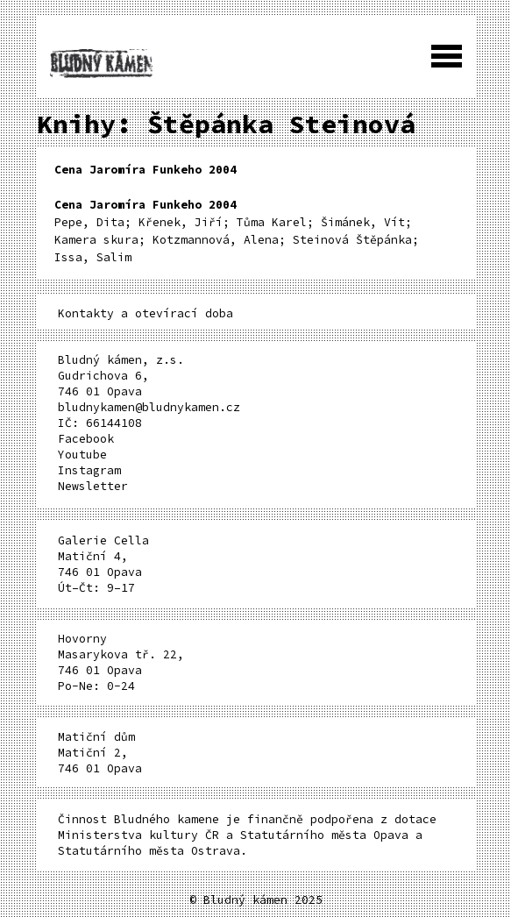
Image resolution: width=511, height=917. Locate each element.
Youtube (82, 454)
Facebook (86, 438)
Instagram (89, 470)
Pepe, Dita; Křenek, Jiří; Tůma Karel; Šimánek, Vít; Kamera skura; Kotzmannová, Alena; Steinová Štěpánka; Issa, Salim (236, 231)
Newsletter (93, 486)
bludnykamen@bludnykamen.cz (149, 407)
